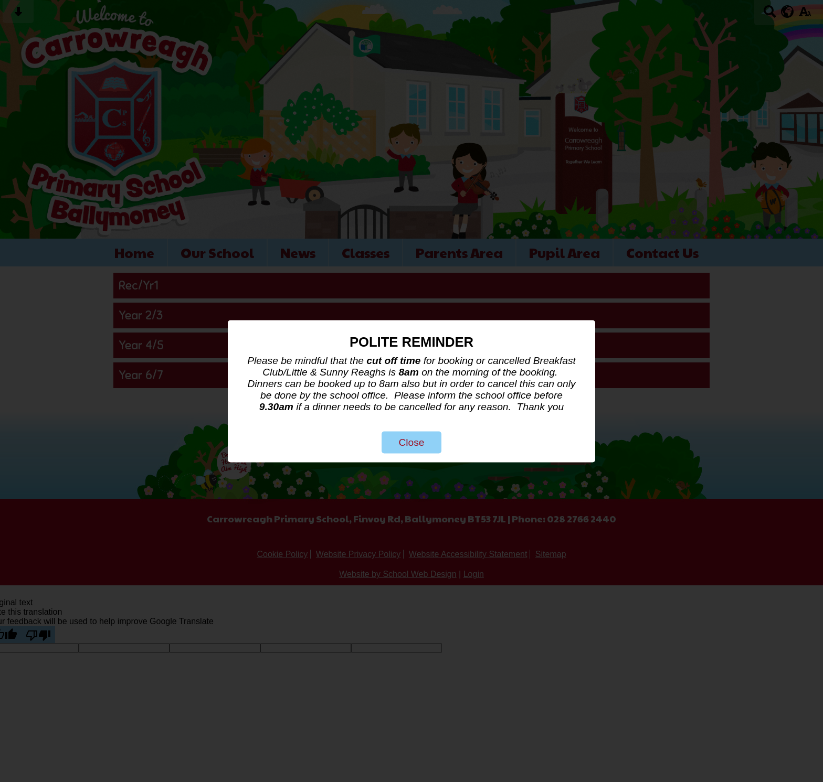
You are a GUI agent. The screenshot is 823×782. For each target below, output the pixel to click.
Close (411, 441)
